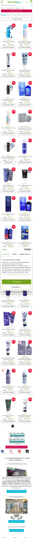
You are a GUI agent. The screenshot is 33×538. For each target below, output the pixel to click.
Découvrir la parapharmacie (16, 491)
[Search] (15, 5)
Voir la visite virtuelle (16, 521)
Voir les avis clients (16, 530)
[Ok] (31, 5)
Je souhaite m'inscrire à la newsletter (16, 447)
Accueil (2, 8)
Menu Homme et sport (16, 11)
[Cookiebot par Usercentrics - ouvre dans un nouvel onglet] (24, 250)
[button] (26, 2)
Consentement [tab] (6, 254)
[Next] (20, 426)
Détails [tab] (15, 254)
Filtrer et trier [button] (16, 19)
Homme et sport (9, 8)
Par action (17, 8)
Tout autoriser (17, 281)
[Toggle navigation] (2, 2)
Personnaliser (17, 287)
